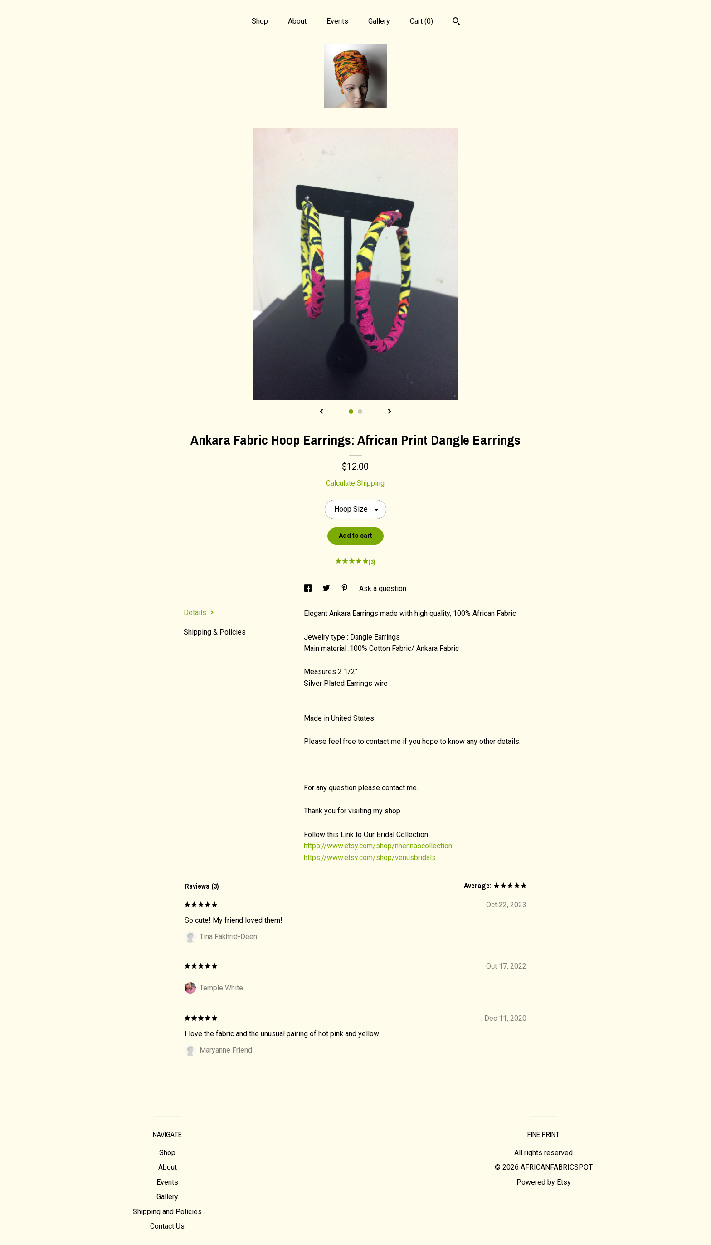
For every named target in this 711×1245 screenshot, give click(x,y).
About (297, 21)
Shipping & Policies (215, 632)
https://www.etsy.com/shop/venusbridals (370, 857)
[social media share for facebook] (308, 588)
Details (199, 612)
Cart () (421, 21)
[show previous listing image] (321, 412)
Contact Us (167, 1226)
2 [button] (360, 411)
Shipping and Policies (167, 1211)
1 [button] (351, 411)
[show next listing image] (389, 412)
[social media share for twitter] (327, 588)
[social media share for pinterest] (345, 588)
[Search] (456, 22)
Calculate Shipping (355, 483)
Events (337, 21)
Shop (260, 21)
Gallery (379, 21)
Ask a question (382, 588)
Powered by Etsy (543, 1182)
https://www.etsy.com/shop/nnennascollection (378, 845)
